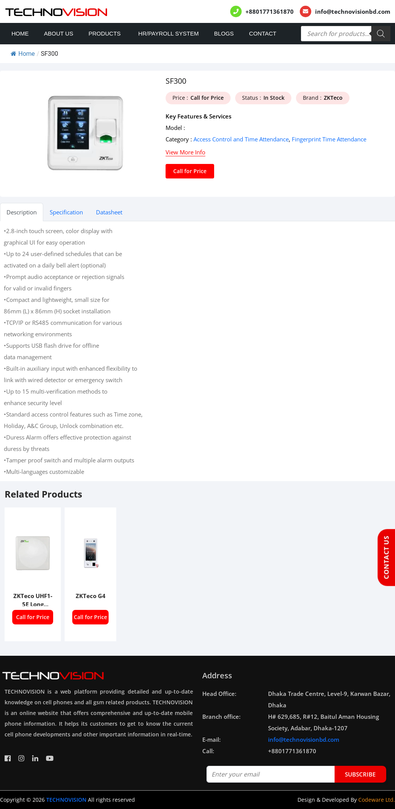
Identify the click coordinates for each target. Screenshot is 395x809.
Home (20, 33)
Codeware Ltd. (376, 799)
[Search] (380, 33)
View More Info (185, 152)
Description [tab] (22, 212)
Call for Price (189, 171)
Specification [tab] (66, 212)
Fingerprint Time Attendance (329, 139)
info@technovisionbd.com (352, 11)
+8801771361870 (269, 11)
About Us (58, 33)
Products (104, 33)
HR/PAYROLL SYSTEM (168, 33)
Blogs (224, 33)
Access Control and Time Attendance (241, 139)
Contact (262, 33)
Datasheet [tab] (109, 212)
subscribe (360, 774)
